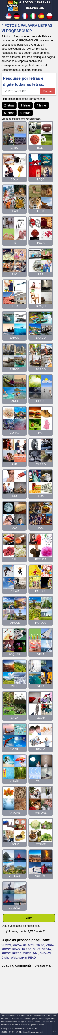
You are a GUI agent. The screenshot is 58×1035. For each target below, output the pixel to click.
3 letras (25, 105)
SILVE (36, 949)
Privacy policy (7, 1028)
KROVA (17, 945)
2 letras (9, 105)
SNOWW (45, 953)
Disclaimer (20, 1028)
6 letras (25, 113)
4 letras (42, 105)
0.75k (31, 945)
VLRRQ (6, 945)
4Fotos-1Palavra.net (31, 1032)
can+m (22, 957)
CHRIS (27, 953)
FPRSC (6, 949)
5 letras (9, 113)
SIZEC (40, 945)
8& (25, 945)
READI (16, 949)
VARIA (50, 945)
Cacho (5, 957)
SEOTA (46, 949)
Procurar (47, 91)
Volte (29, 918)
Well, (14, 957)
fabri (35, 953)
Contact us (32, 1028)
